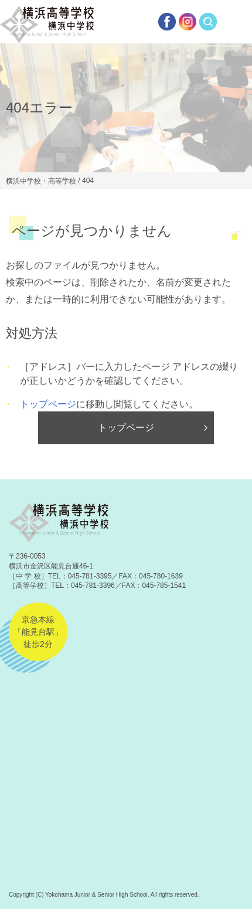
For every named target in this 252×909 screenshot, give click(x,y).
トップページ (48, 404)
